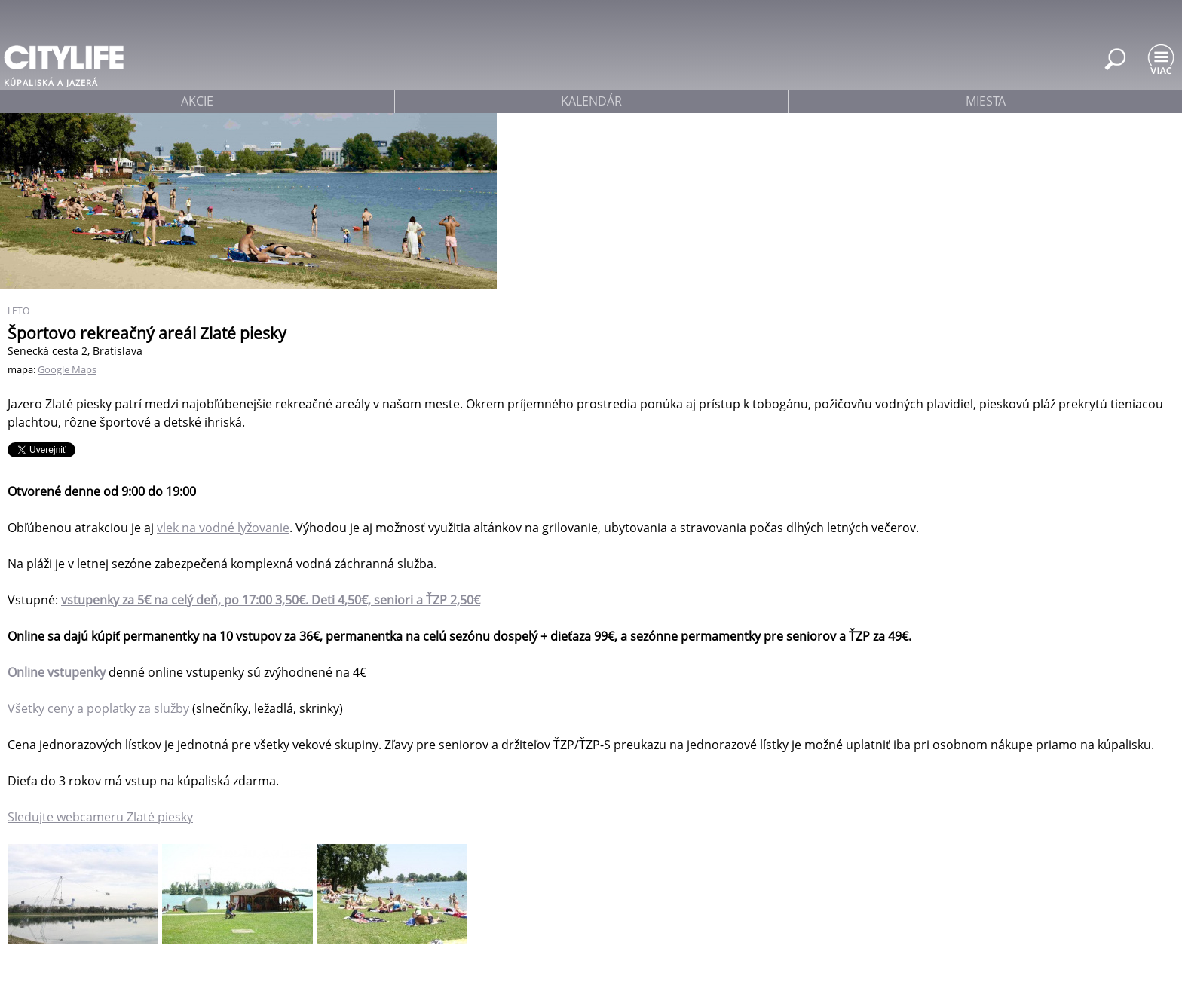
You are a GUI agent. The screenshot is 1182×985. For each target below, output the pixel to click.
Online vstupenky (57, 672)
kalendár (591, 101)
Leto (18, 311)
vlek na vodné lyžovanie (223, 527)
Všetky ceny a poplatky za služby (98, 708)
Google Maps (67, 369)
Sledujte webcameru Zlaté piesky (100, 817)
